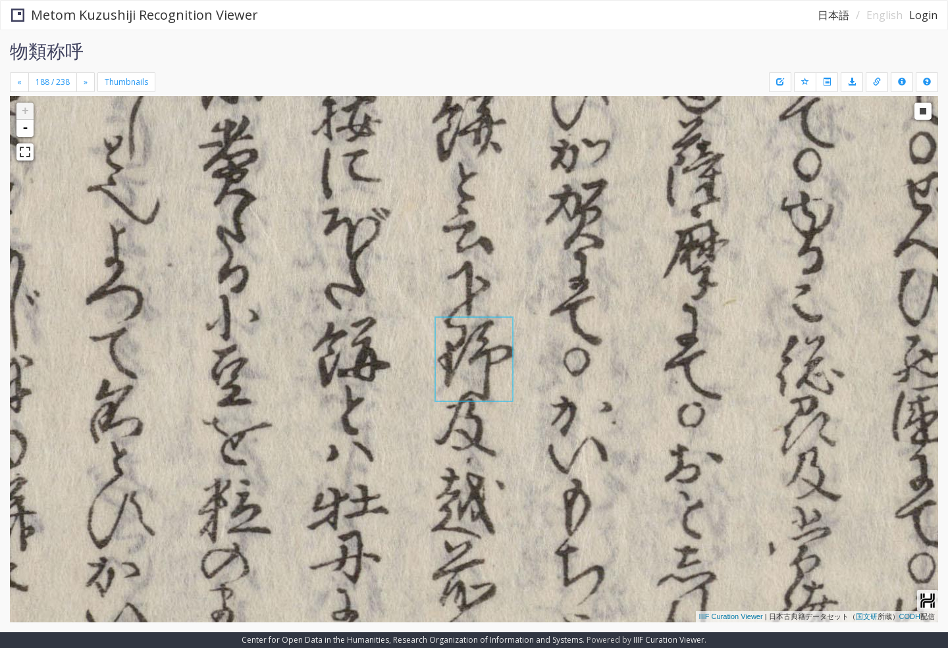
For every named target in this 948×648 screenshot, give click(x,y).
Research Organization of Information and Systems (488, 639)
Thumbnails (126, 81)
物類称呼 (47, 50)
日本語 (833, 15)
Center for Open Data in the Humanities (315, 639)
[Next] (85, 82)
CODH (909, 616)
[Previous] (19, 82)
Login (923, 15)
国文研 (867, 616)
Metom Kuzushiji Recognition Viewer (134, 15)
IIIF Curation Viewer (731, 616)
